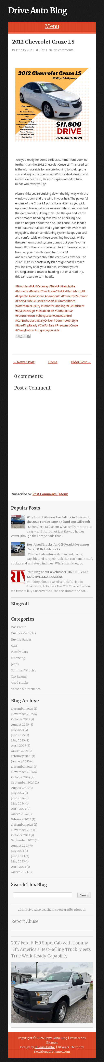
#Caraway (41, 286)
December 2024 (22, 766)
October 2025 (20, 719)
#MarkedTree (38, 291)
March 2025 (19, 751)
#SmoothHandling (53, 306)
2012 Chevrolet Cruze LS (43, 41)
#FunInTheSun (25, 316)
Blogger (80, 909)
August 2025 (20, 724)
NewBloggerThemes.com (52, 1051)
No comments (63, 50)
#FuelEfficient (75, 306)
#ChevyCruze (24, 301)
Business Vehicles (23, 633)
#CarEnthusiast (25, 320)
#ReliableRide (45, 311)
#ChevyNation (24, 330)
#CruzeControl (62, 316)
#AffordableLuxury (27, 306)
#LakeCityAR (56, 291)
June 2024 (18, 798)
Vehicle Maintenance (25, 689)
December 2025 (22, 709)
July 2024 (17, 793)
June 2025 (18, 735)
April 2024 (18, 809)
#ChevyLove (44, 316)
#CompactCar (64, 311)
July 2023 (17, 851)
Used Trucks (19, 682)
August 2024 (20, 788)
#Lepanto (21, 296)
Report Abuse (24, 921)
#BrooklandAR (24, 286)
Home (52, 362)
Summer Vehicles (23, 670)
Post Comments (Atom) (50, 494)
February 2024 (21, 819)
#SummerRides (65, 301)
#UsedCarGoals (44, 301)
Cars (14, 645)
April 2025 (18, 745)
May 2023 (18, 861)
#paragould (53, 296)
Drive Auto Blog (37, 10)
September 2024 (22, 782)
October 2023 (20, 835)
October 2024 (20, 777)
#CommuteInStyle (66, 320)
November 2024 (22, 772)
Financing (18, 658)
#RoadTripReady (26, 325)
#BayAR (54, 286)
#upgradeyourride (47, 330)
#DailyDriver (44, 320)
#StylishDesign (25, 311)
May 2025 (18, 740)
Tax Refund (19, 676)
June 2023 (18, 856)
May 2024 (18, 803)
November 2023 (22, 830)
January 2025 (20, 761)
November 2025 (22, 714)
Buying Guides (21, 639)
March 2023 (19, 872)
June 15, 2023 (25, 50)
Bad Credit (18, 627)
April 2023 (18, 867)
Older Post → (81, 362)
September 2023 (22, 840)
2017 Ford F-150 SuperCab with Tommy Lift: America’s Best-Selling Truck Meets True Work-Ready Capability (51, 949)
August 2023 (20, 845)
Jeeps (15, 664)
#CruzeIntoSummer (74, 296)
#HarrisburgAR (75, 291)
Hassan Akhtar (45, 1047)
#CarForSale (46, 325)
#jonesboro (36, 296)
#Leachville (67, 286)
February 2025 (21, 756)
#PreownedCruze (66, 325)
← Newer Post (24, 362)
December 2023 (22, 824)
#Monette (21, 291)
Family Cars (19, 652)
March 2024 (19, 814)
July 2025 (17, 730)
